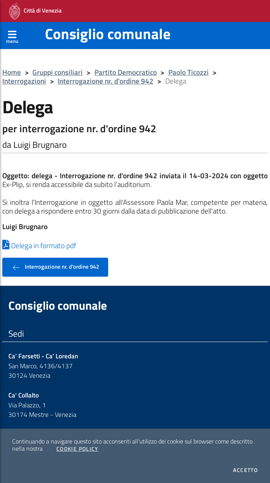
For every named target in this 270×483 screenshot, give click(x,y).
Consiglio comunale (108, 33)
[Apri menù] (12, 35)
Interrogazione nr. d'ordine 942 (105, 81)
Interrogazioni (24, 81)
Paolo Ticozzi (188, 72)
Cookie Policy (77, 448)
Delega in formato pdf (39, 245)
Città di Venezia (35, 11)
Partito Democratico (125, 72)
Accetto (245, 470)
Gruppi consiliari (57, 72)
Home (11, 72)
